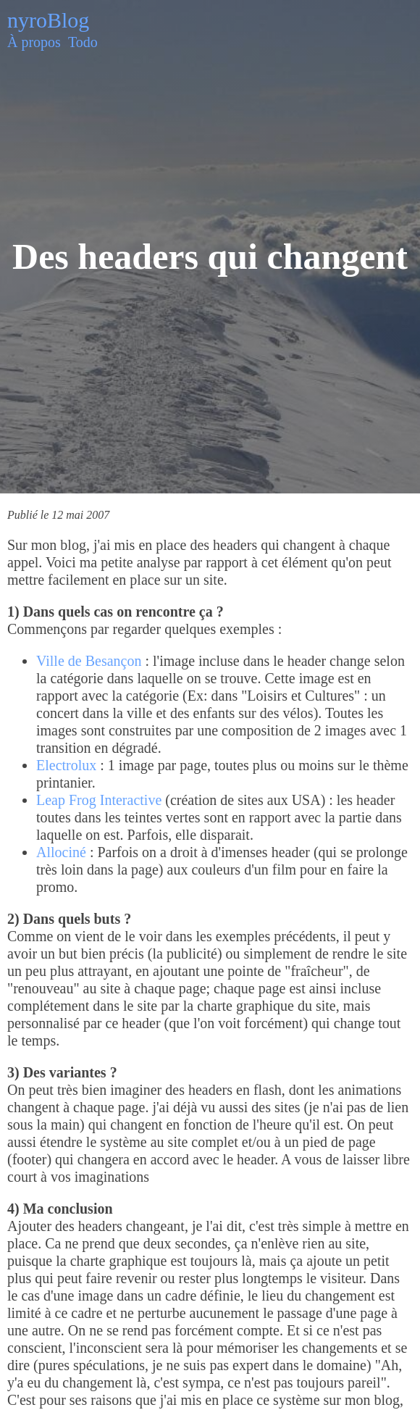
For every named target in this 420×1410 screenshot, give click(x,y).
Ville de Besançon (88, 661)
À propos (34, 42)
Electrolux (66, 765)
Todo (83, 42)
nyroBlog (48, 20)
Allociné (61, 852)
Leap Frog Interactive (98, 800)
